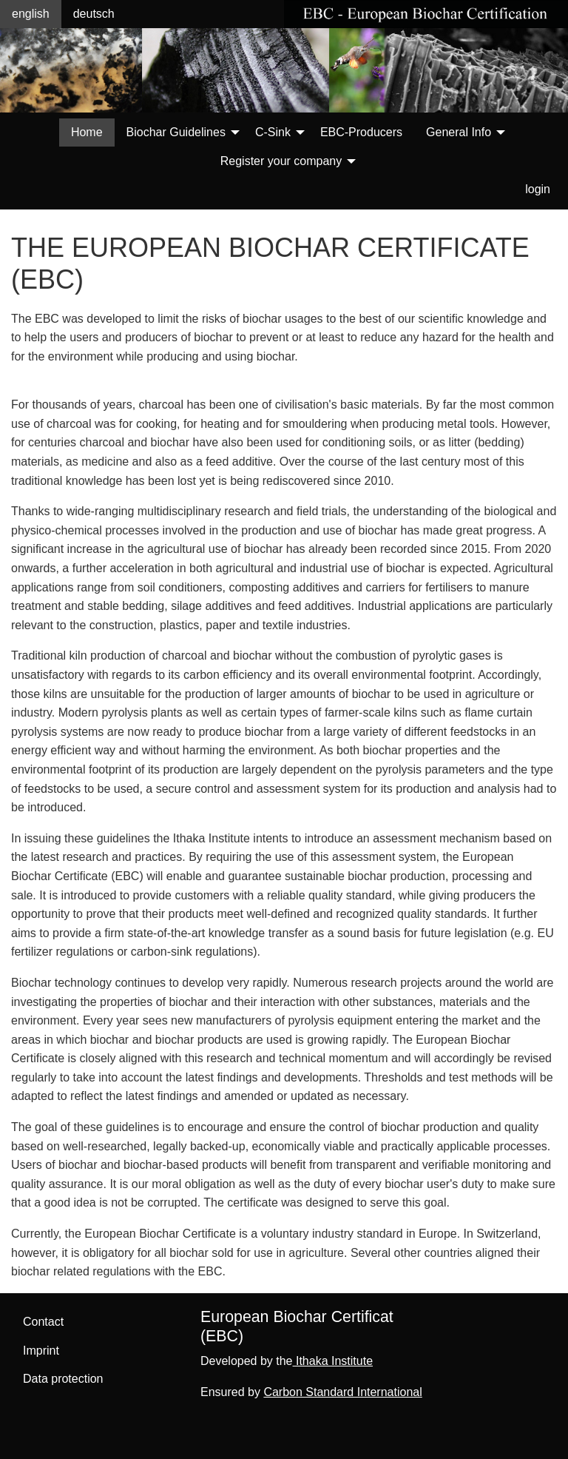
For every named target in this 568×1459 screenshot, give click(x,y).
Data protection (63, 1378)
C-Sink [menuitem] (273, 132)
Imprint (41, 1350)
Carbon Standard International (342, 1392)
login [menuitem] (537, 189)
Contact (43, 1321)
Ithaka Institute (333, 1361)
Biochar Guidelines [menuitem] (176, 132)
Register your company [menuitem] (281, 161)
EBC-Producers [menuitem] (361, 132)
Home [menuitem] (87, 132)
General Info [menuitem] (458, 132)
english (31, 13)
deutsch (94, 13)
